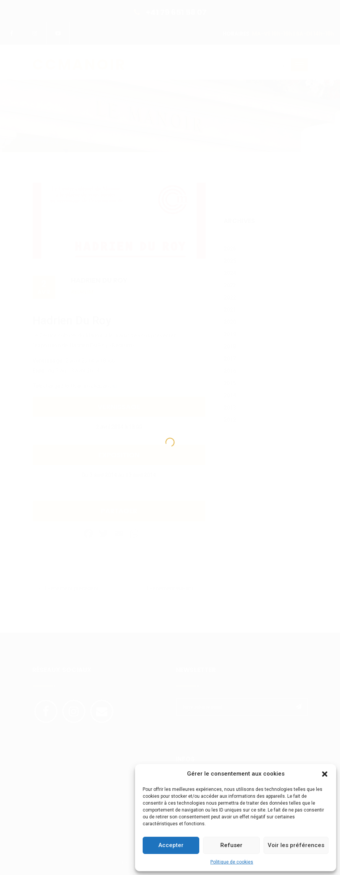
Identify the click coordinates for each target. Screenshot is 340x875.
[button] (325, 774)
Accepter (171, 845)
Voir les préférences (296, 845)
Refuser (231, 845)
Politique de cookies (231, 862)
